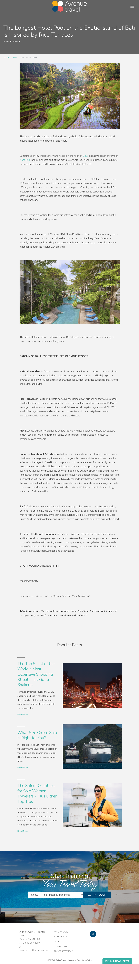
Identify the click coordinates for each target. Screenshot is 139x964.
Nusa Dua (25, 160)
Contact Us (60, 936)
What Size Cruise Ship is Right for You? (37, 735)
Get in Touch (97, 894)
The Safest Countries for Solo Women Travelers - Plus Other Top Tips (37, 793)
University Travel (64, 951)
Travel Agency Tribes (84, 960)
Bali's (86, 156)
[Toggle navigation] (132, 6)
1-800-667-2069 (31, 942)
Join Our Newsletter (117, 961)
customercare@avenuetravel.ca (34, 950)
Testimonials (61, 946)
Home (7, 57)
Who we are (61, 931)
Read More (22, 714)
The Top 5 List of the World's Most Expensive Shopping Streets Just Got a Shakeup (35, 674)
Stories (15, 57)
